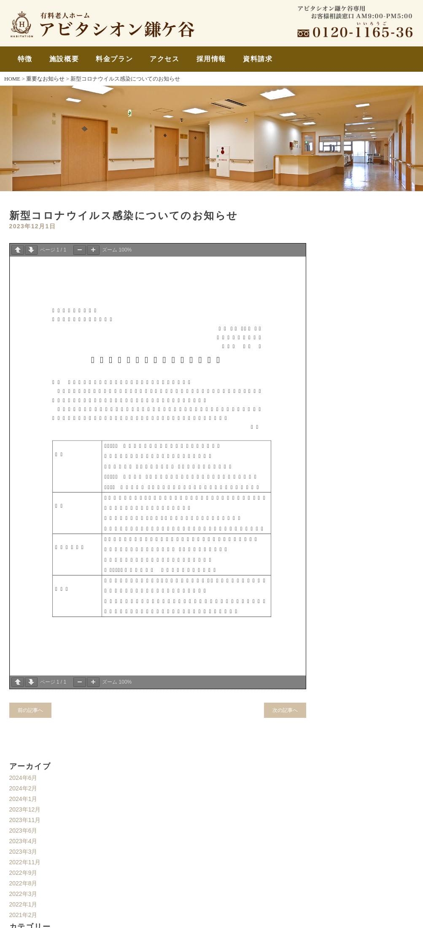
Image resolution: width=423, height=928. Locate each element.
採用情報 (211, 58)
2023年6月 (23, 830)
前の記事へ (30, 710)
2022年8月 (23, 883)
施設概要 (64, 58)
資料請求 (257, 58)
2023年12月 (25, 809)
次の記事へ (285, 710)
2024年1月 (23, 798)
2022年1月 (23, 904)
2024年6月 (23, 777)
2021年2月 (23, 915)
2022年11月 (25, 862)
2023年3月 (23, 851)
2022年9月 (23, 872)
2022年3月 (23, 893)
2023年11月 (25, 820)
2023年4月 (23, 841)
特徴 (25, 58)
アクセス (164, 58)
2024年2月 (23, 788)
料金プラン (114, 58)
